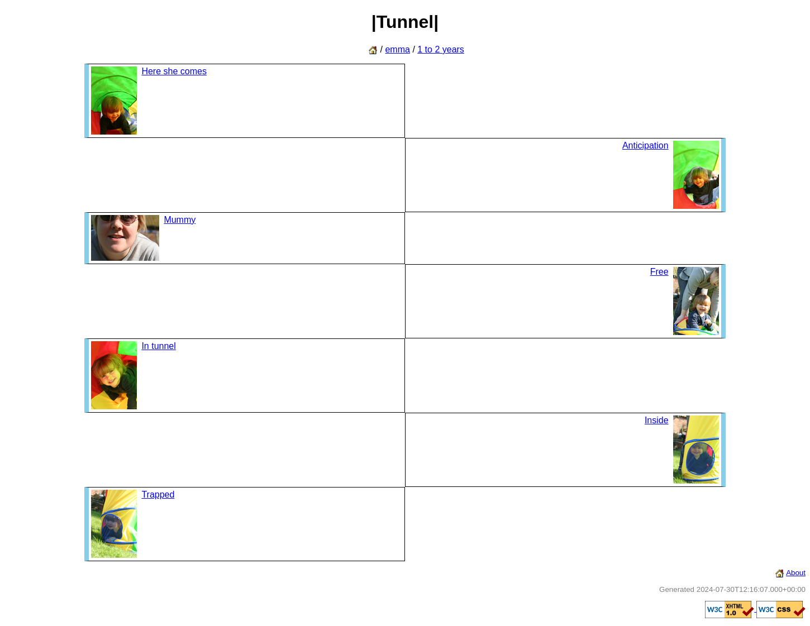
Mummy (180, 219)
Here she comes (174, 71)
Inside (657, 420)
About (796, 572)
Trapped (157, 494)
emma (397, 49)
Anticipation (645, 145)
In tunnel (158, 346)
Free (659, 271)
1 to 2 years (440, 49)
